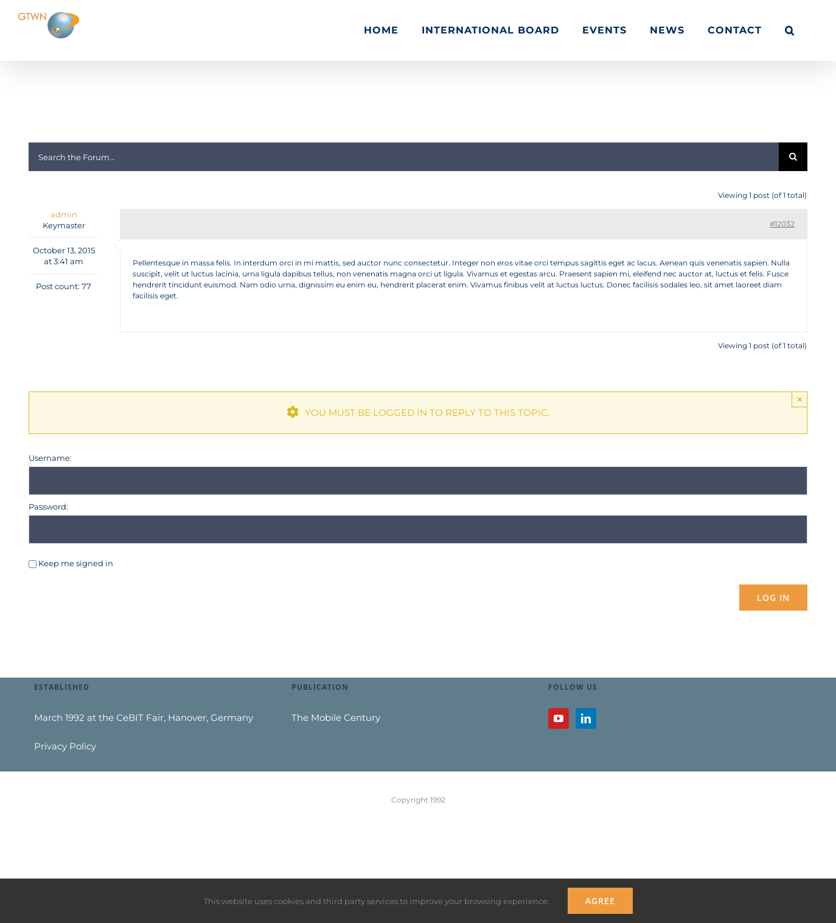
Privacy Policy (65, 746)
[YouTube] (558, 718)
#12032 (782, 223)
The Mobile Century (335, 717)
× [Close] (800, 399)
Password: (48, 506)
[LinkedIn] (586, 718)
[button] (790, 30)
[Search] (793, 156)
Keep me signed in (75, 563)
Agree (600, 901)
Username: (50, 458)
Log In (773, 597)
